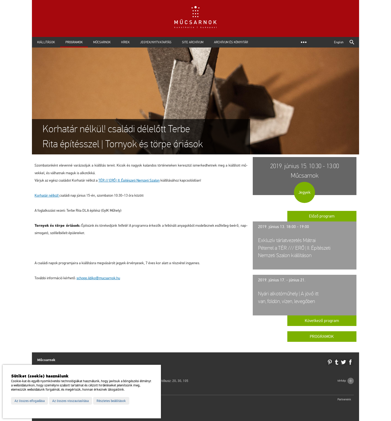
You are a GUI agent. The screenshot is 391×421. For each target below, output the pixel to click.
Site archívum (192, 42)
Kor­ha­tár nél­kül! (47, 195)
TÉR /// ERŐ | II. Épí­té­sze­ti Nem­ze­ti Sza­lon (129, 180)
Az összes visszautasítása (70, 401)
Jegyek (304, 192)
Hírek (125, 42)
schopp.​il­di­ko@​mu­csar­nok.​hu (98, 278)
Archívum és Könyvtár (231, 42)
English (339, 42)
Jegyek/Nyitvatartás (155, 42)
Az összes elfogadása (30, 401)
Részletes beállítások (111, 401)
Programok (74, 42)
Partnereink (344, 399)
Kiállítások (46, 42)
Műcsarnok (102, 42)
